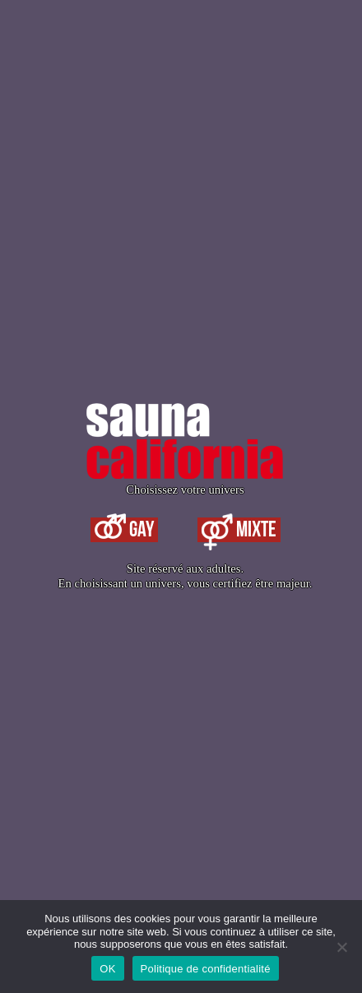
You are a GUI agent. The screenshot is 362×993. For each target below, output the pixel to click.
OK (107, 969)
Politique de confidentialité (206, 969)
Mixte (239, 529)
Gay (124, 529)
